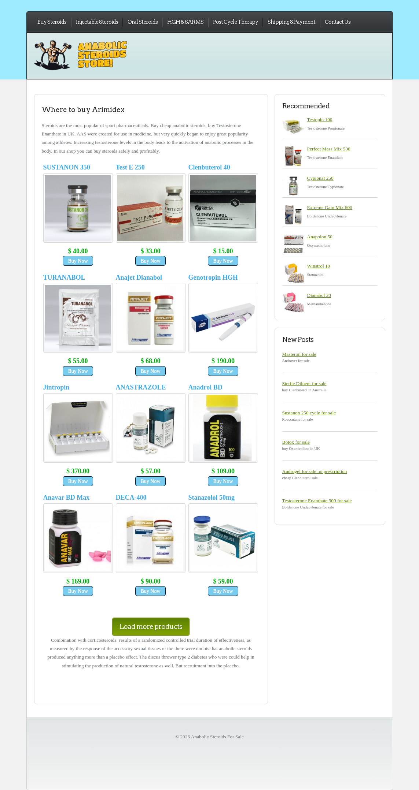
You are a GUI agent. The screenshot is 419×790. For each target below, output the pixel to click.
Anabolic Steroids (106, 62)
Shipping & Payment (291, 22)
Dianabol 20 (319, 295)
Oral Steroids (143, 22)
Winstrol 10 (318, 266)
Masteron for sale (299, 354)
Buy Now (78, 261)
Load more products (151, 626)
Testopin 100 (319, 119)
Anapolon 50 (319, 236)
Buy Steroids (51, 22)
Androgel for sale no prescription (314, 471)
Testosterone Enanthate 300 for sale (317, 500)
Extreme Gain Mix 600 (329, 207)
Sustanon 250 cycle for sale (309, 413)
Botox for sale (296, 442)
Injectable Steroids (97, 22)
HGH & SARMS (185, 22)
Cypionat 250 (320, 178)
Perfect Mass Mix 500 (328, 149)
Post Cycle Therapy (235, 22)
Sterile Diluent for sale (304, 383)
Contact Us (337, 22)
